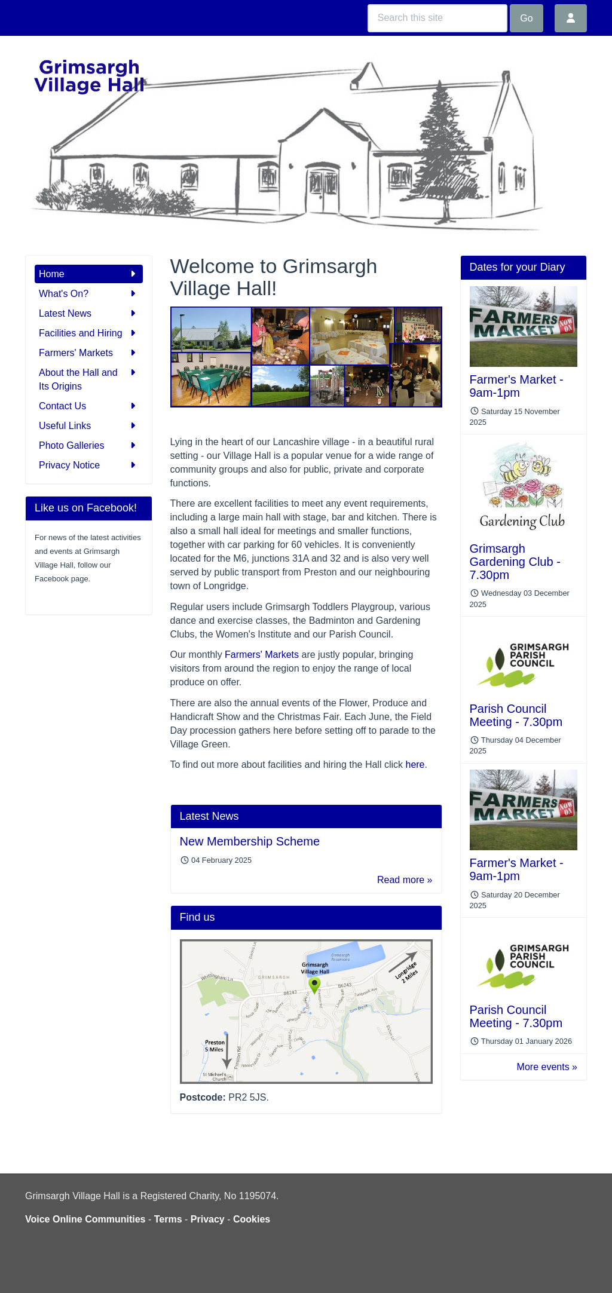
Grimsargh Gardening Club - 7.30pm (515, 561)
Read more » (405, 880)
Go (526, 18)
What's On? (89, 294)
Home (89, 274)
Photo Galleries (89, 445)
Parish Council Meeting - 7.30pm (516, 715)
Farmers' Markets (89, 353)
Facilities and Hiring (89, 333)
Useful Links (89, 426)
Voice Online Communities (85, 1219)
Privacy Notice (89, 465)
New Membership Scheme (250, 841)
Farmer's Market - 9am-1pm (517, 386)
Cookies (251, 1219)
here (414, 764)
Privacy (208, 1219)
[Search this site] (437, 18)
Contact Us (89, 406)
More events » (547, 1067)
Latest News (89, 313)
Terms (168, 1219)
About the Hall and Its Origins (89, 378)
